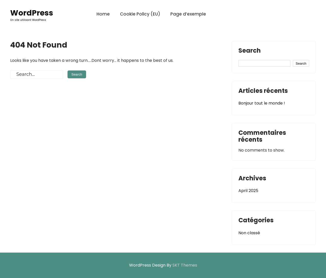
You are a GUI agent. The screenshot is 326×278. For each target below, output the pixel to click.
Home (103, 14)
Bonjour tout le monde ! (261, 103)
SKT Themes (184, 265)
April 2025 (248, 191)
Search (249, 51)
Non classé (249, 233)
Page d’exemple (188, 14)
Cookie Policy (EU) (140, 14)
